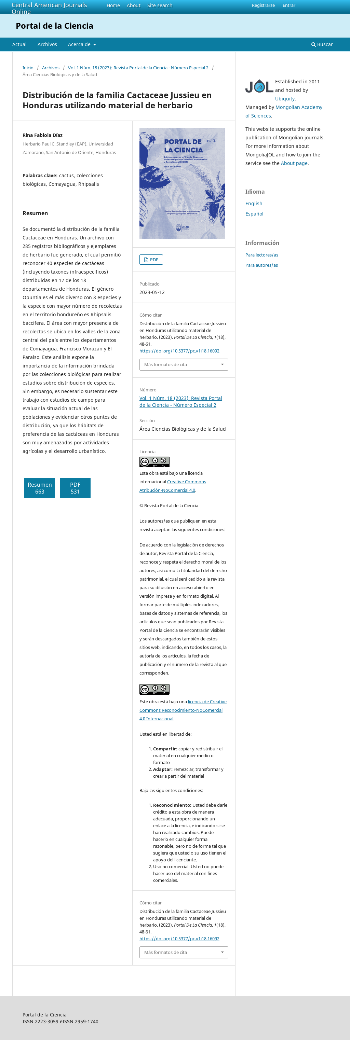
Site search (160, 5)
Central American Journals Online (49, 8)
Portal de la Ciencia (55, 25)
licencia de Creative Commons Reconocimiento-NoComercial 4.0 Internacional (183, 710)
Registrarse (263, 5)
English (253, 203)
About (133, 5)
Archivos (47, 44)
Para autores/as (261, 265)
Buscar (322, 44)
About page (294, 163)
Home (113, 5)
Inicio (28, 68)
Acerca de (80, 44)
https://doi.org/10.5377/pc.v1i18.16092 (179, 351)
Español (254, 213)
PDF (153, 259)
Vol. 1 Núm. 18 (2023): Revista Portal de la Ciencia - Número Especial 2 (138, 68)
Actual (19, 44)
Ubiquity (285, 98)
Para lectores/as (261, 255)
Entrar (289, 5)
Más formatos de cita (165, 364)
